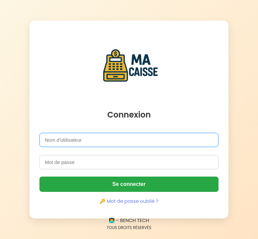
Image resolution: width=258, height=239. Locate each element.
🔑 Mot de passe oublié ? (129, 201)
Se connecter (129, 184)
